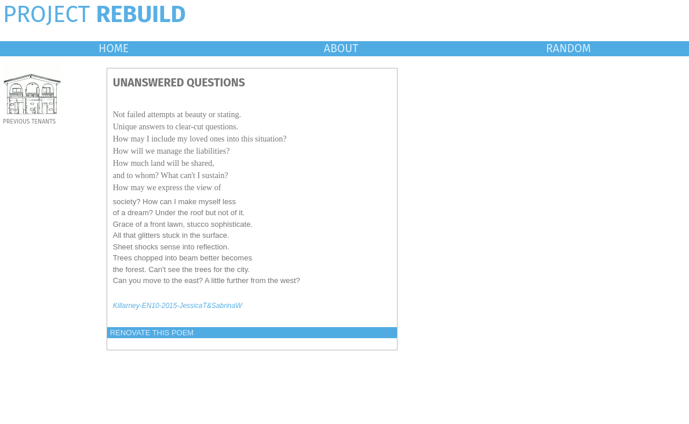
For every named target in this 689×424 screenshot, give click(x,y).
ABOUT (341, 48)
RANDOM (568, 48)
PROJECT (94, 14)
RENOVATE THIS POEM (152, 332)
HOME (114, 48)
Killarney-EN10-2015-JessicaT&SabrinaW (177, 306)
